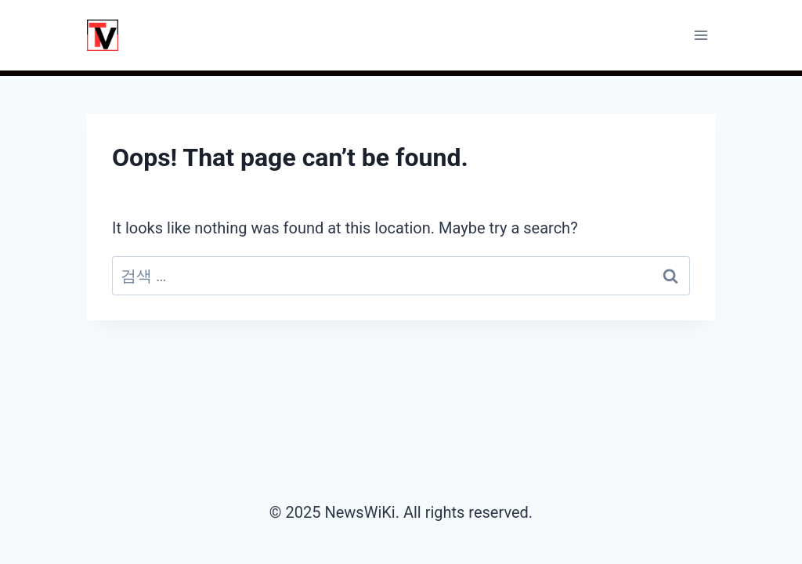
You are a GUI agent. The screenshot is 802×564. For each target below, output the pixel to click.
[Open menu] (700, 35)
